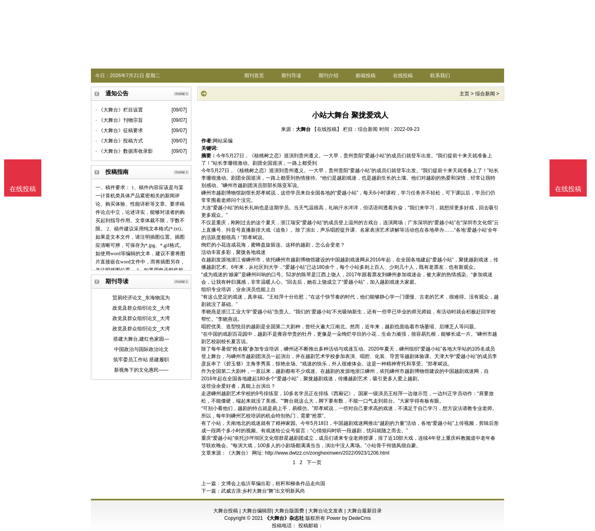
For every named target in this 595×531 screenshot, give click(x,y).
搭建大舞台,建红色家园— (141, 339)
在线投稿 (403, 75)
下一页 (314, 462)
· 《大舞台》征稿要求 (119, 130)
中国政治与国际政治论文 (141, 349)
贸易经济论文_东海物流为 (141, 298)
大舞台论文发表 (325, 511)
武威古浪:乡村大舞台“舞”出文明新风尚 (263, 491)
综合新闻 (485, 94)
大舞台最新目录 (364, 511)
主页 (464, 94)
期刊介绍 (328, 75)
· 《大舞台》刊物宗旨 (119, 120)
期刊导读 (291, 75)
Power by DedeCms (348, 518)
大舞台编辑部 (257, 511)
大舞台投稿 (225, 511)
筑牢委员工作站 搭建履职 (141, 360)
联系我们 (440, 75)
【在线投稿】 (327, 129)
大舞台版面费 (289, 511)
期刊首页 (254, 75)
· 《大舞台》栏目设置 (119, 110)
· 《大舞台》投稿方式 (119, 141)
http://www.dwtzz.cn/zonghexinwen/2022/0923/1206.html (327, 453)
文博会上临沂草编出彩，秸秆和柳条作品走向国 (273, 483)
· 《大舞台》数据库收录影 (124, 151)
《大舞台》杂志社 (284, 518)
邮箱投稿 (366, 75)
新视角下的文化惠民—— (141, 370)
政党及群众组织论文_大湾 (141, 308)
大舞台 (303, 129)
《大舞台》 (238, 453)
